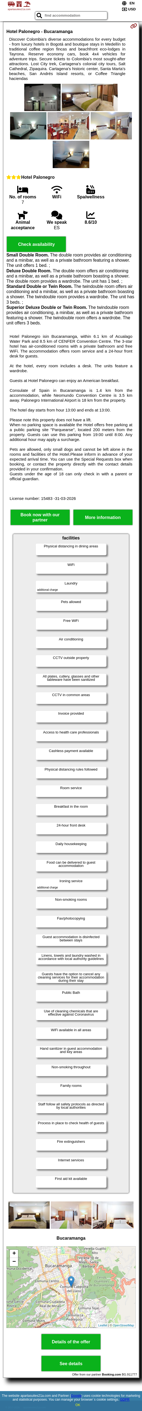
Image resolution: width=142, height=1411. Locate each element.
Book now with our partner (40, 517)
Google (76, 1396)
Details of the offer (71, 1342)
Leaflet (102, 1325)
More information (103, 517)
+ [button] (14, 1254)
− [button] (14, 1262)
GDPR (124, 1399)
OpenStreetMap (123, 1325)
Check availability (36, 244)
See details (71, 1363)
